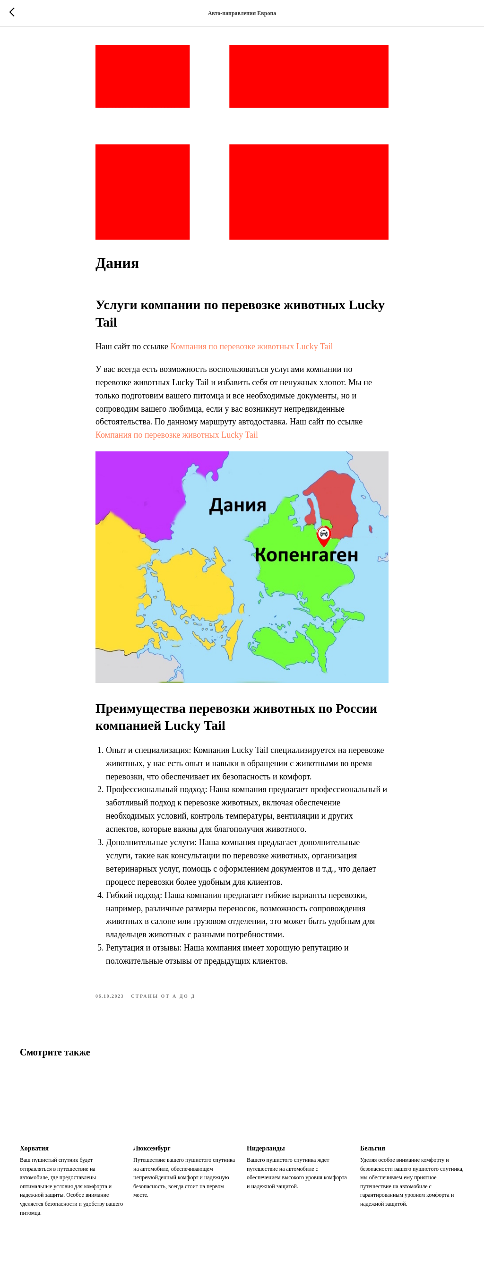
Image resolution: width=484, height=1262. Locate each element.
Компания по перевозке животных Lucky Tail (252, 346)
